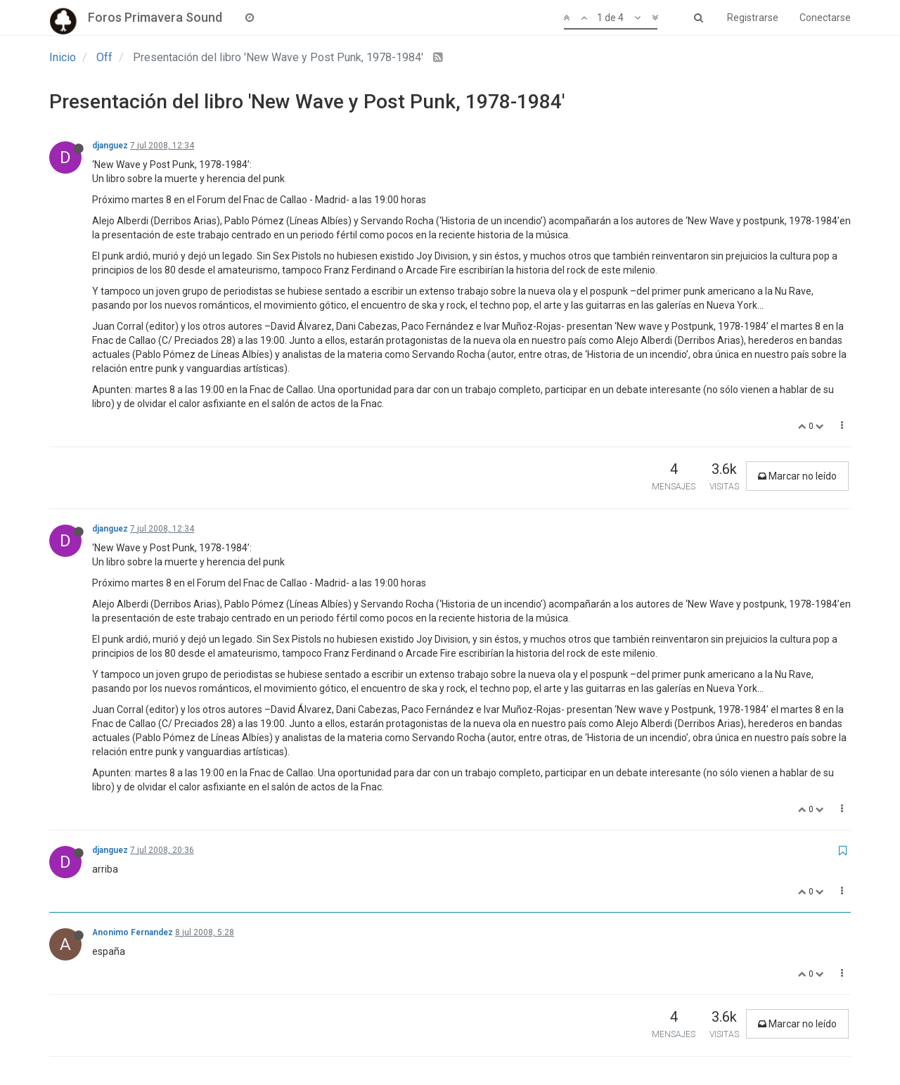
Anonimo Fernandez (132, 932)
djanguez (110, 145)
